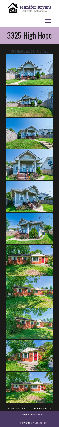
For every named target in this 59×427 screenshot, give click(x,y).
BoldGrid (38, 414)
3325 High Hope (29, 35)
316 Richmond (41, 408)
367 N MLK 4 (16, 408)
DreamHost (40, 422)
